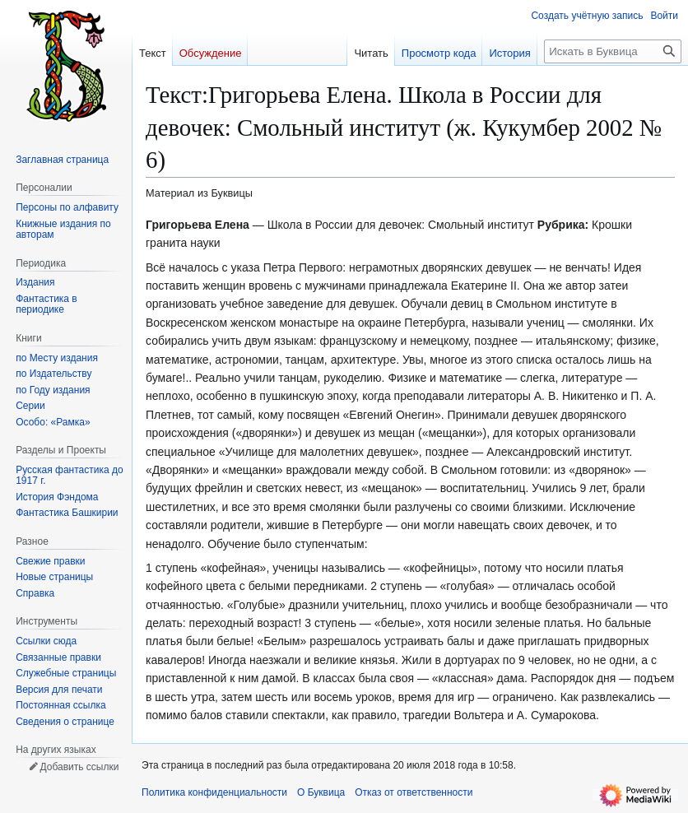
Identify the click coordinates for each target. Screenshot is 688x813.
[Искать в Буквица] (612, 51)
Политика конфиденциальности (214, 792)
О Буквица (321, 792)
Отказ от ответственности (413, 792)
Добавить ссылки (79, 767)
